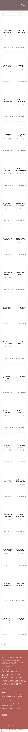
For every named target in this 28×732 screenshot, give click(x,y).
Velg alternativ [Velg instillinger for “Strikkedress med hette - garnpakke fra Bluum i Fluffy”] (8, 151)
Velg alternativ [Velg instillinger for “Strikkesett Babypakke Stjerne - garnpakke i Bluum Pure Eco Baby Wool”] (21, 427)
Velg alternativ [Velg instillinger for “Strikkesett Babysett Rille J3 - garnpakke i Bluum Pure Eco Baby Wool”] (8, 82)
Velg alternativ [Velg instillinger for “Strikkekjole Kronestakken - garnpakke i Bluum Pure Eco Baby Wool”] (21, 635)
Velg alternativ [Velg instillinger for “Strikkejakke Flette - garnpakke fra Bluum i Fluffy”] (8, 427)
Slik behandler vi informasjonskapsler (11, 677)
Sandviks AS (14, 725)
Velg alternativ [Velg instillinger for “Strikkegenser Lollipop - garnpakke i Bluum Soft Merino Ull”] (8, 289)
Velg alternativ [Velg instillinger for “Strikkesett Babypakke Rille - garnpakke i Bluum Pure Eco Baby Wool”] (21, 185)
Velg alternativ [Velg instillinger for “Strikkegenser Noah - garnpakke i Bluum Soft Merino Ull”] (21, 289)
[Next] (25, 644)
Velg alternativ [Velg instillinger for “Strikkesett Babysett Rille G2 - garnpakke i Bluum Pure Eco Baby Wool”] (21, 116)
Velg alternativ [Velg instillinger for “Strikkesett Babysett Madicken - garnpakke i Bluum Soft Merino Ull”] (8, 462)
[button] (25, 5)
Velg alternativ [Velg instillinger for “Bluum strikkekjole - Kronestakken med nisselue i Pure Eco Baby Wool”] (21, 531)
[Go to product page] (7, 24)
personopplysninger (6, 705)
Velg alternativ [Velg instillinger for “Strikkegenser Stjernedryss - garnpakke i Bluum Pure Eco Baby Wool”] (8, 531)
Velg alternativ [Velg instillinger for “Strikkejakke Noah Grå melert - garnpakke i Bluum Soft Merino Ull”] (21, 323)
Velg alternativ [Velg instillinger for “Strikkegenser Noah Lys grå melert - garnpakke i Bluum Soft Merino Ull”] (21, 254)
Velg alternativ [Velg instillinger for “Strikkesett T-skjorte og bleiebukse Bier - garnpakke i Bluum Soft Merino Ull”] (8, 600)
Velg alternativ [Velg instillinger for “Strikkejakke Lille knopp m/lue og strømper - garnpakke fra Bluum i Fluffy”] (8, 220)
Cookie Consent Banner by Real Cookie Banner (12, 730)
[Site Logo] (5, 5)
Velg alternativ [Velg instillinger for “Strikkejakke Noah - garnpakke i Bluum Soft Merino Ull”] (21, 358)
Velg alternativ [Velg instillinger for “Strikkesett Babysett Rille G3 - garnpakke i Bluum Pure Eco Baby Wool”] (21, 82)
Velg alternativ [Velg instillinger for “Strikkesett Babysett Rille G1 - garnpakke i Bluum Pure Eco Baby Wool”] (21, 47)
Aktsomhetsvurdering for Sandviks (11, 708)
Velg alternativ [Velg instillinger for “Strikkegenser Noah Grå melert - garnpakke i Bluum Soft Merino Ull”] (8, 254)
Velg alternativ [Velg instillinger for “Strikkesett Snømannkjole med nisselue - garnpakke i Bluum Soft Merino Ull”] (8, 635)
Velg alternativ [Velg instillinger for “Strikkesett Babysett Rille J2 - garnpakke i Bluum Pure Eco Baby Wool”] (8, 116)
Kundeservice (6, 688)
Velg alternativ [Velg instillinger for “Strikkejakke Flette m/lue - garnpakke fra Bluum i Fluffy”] (21, 393)
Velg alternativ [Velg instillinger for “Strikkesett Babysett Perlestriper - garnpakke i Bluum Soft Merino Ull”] (8, 185)
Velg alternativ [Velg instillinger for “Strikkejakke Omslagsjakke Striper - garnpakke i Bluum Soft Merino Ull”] (8, 393)
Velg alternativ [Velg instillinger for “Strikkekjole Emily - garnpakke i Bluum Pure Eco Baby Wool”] (21, 151)
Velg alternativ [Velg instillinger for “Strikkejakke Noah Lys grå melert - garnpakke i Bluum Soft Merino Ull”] (8, 358)
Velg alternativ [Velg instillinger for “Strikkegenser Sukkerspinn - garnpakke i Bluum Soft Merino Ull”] (21, 600)
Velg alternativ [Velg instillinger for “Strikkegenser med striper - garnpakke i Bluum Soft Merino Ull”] (21, 496)
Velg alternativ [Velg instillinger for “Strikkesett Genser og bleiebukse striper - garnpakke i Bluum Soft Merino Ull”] (8, 496)
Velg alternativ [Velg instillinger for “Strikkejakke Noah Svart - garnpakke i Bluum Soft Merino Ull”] (8, 323)
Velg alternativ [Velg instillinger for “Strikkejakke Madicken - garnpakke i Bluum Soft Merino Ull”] (21, 462)
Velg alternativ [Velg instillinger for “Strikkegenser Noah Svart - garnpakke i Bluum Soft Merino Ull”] (21, 220)
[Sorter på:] (14, 14)
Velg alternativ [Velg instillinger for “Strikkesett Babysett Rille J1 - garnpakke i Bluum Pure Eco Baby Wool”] (8, 47)
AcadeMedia (17, 701)
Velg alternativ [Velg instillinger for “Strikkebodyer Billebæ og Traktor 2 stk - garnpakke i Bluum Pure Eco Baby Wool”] (8, 565)
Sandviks (3, 695)
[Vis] (24, 14)
